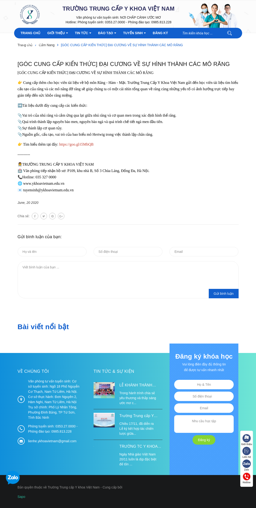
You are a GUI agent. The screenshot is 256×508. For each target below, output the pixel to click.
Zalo (246, 465)
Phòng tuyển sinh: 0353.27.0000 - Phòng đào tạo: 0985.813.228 (124, 22)
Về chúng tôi (33, 371)
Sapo (21, 497)
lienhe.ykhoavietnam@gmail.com (52, 441)
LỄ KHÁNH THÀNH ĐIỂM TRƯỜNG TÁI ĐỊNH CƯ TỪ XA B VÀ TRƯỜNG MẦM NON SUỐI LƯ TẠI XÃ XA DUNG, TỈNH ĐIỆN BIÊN (140, 385)
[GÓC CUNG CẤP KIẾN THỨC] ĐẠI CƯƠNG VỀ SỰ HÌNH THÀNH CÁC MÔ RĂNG (124, 64)
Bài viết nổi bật (43, 327)
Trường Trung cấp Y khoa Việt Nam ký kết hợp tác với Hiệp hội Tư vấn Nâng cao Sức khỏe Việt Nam (140, 416)
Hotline (246, 478)
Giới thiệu (246, 440)
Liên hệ (246, 452)
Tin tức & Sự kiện (114, 371)
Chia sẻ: (24, 216)
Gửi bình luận (224, 293)
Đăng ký (204, 440)
